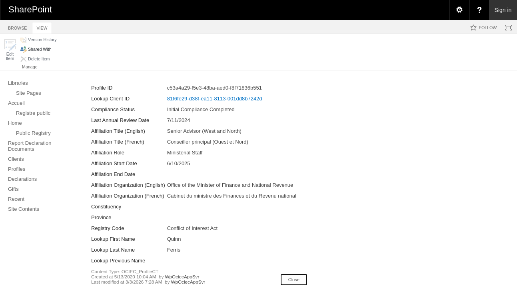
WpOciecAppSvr (182, 276)
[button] (10, 50)
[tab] (17, 26)
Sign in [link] (503, 10)
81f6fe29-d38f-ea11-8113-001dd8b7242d (214, 99)
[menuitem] (459, 10)
